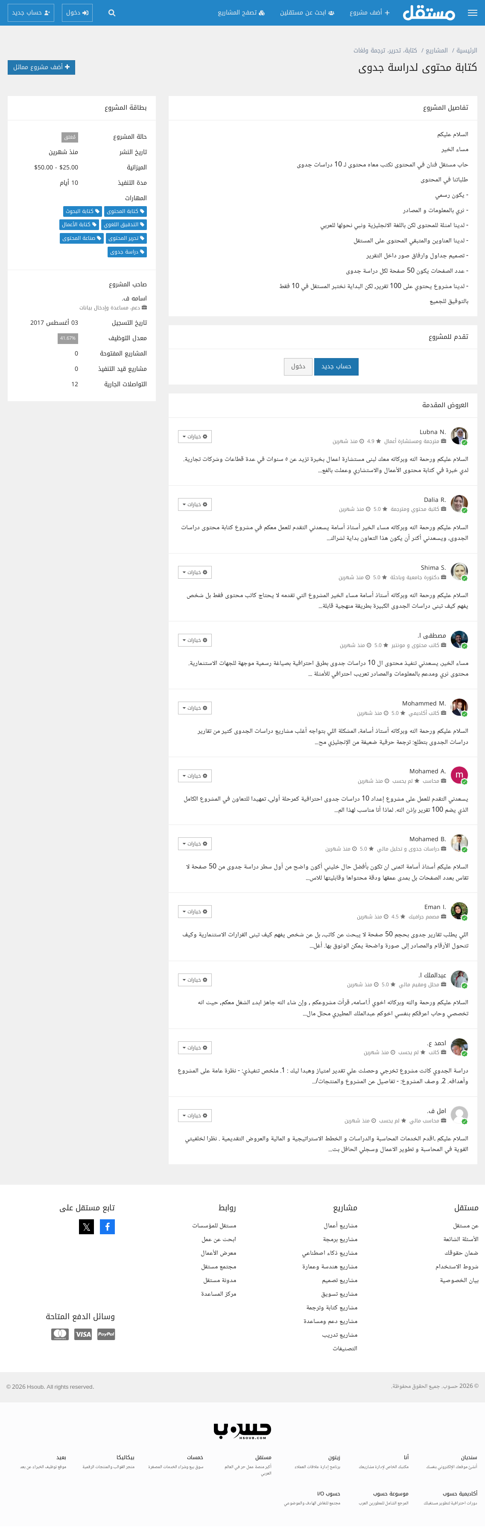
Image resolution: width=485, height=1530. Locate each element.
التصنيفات (345, 1349)
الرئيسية (466, 50)
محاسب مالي (424, 1120)
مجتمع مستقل (218, 1267)
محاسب (431, 781)
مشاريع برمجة (340, 1239)
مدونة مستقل (219, 1280)
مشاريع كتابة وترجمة (331, 1308)
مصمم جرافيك (424, 916)
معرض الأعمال (218, 1253)
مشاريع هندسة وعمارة (329, 1267)
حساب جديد (336, 366)
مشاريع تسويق (339, 1294)
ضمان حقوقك (461, 1253)
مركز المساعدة (218, 1294)
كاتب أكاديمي (424, 713)
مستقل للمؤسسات (214, 1226)
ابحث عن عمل (219, 1239)
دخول (298, 366)
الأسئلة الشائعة (461, 1239)
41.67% (68, 339)
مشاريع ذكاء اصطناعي (329, 1253)
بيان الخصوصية (459, 1280)
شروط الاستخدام (457, 1267)
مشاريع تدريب (339, 1335)
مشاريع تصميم (339, 1280)
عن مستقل (466, 1226)
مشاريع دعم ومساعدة (330, 1321)
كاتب (434, 1052)
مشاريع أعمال (340, 1226)
